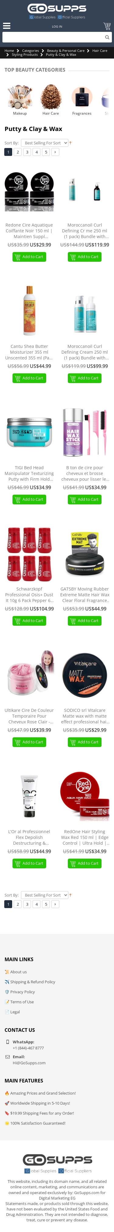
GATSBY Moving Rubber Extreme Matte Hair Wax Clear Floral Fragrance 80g (84, 595)
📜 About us (16, 971)
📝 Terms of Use (19, 1002)
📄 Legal (12, 1012)
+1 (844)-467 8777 (28, 1048)
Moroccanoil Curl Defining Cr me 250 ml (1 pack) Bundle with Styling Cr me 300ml (84, 231)
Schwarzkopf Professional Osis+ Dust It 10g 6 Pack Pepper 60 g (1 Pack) (29, 595)
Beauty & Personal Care (66, 50)
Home (9, 50)
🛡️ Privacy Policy (20, 992)
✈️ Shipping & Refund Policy (30, 982)
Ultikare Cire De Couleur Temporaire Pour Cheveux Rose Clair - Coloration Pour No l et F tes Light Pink (29, 716)
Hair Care (99, 50)
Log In (57, 26)
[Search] (57, 37)
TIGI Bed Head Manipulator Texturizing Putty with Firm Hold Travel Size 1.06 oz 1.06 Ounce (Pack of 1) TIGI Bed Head (29, 473)
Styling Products (25, 54)
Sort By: (12, 143)
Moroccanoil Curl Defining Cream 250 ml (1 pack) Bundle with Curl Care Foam (84, 352)
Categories (30, 50)
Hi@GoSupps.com (29, 1062)
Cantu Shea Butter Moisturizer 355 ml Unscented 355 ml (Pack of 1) (29, 352)
